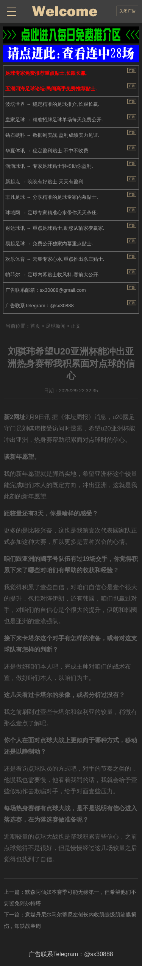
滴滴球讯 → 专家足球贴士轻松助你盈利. (49, 166)
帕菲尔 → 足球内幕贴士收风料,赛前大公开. (52, 274)
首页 (35, 326)
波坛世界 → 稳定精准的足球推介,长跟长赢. (52, 104)
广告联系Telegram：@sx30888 (39, 305)
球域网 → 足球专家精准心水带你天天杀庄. (51, 212)
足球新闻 (56, 326)
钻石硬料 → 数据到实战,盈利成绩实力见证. (52, 135)
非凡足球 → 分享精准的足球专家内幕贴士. (51, 197)
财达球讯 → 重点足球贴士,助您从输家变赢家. (54, 228)
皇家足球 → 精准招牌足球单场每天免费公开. (54, 119)
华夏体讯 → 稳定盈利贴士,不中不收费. (47, 150)
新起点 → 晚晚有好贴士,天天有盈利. (44, 181)
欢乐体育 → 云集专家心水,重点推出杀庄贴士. (54, 259)
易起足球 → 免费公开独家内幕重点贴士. (49, 243)
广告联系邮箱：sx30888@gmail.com (45, 290)
